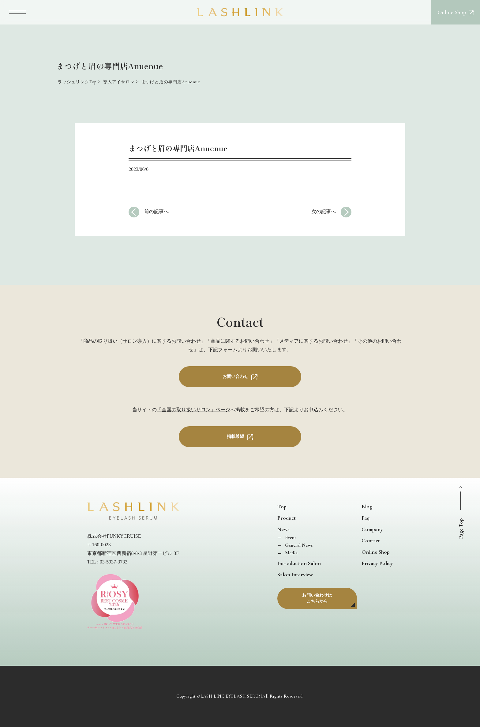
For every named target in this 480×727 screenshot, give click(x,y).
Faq (365, 517)
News (283, 529)
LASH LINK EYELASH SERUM (231, 696)
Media (291, 553)
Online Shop (376, 551)
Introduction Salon (299, 563)
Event (290, 537)
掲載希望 (235, 436)
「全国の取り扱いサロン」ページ (193, 409)
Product (286, 517)
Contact (371, 540)
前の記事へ (156, 211)
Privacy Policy (377, 563)
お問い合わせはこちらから (317, 598)
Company (372, 529)
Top (282, 506)
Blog (367, 506)
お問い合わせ (235, 376)
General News (298, 545)
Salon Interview (295, 574)
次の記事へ (323, 211)
